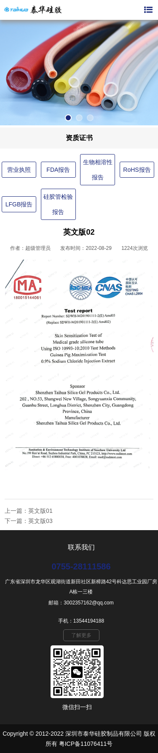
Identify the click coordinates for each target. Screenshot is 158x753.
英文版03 (40, 520)
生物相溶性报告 (97, 170)
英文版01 (40, 510)
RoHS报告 (136, 169)
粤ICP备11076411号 (86, 743)
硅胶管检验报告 (58, 204)
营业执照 (19, 169)
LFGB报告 (19, 204)
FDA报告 (58, 169)
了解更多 (81, 635)
